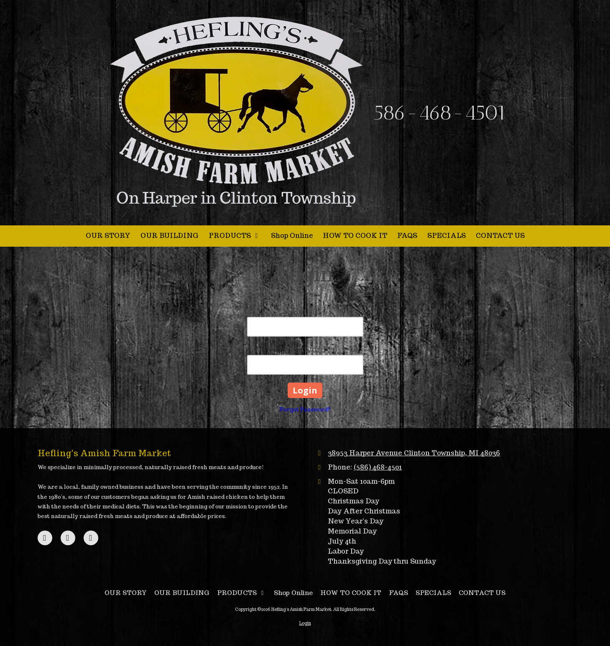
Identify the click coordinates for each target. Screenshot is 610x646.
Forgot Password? (305, 409)
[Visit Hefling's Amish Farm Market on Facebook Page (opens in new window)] (45, 538)
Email (305, 311)
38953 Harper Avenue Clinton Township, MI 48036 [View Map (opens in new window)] (414, 452)
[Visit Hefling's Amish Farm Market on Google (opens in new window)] (68, 538)
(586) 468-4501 (378, 467)
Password (305, 349)
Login (305, 623)
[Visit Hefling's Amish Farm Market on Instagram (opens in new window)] (91, 538)
